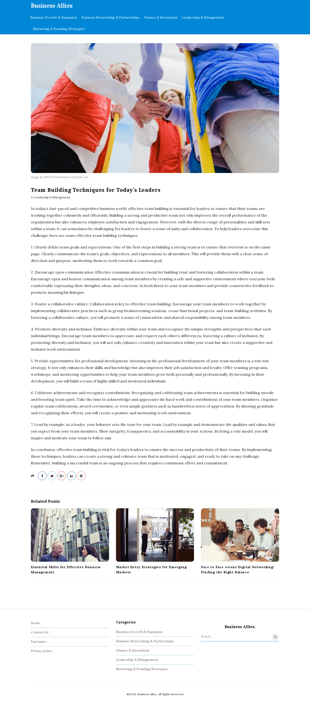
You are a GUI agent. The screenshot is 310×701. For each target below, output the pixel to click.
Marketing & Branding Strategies (59, 29)
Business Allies (52, 5)
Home (35, 623)
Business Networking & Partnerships (110, 17)
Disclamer (38, 641)
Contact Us (39, 632)
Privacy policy (41, 651)
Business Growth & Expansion (53, 17)
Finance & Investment (161, 17)
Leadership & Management (203, 17)
